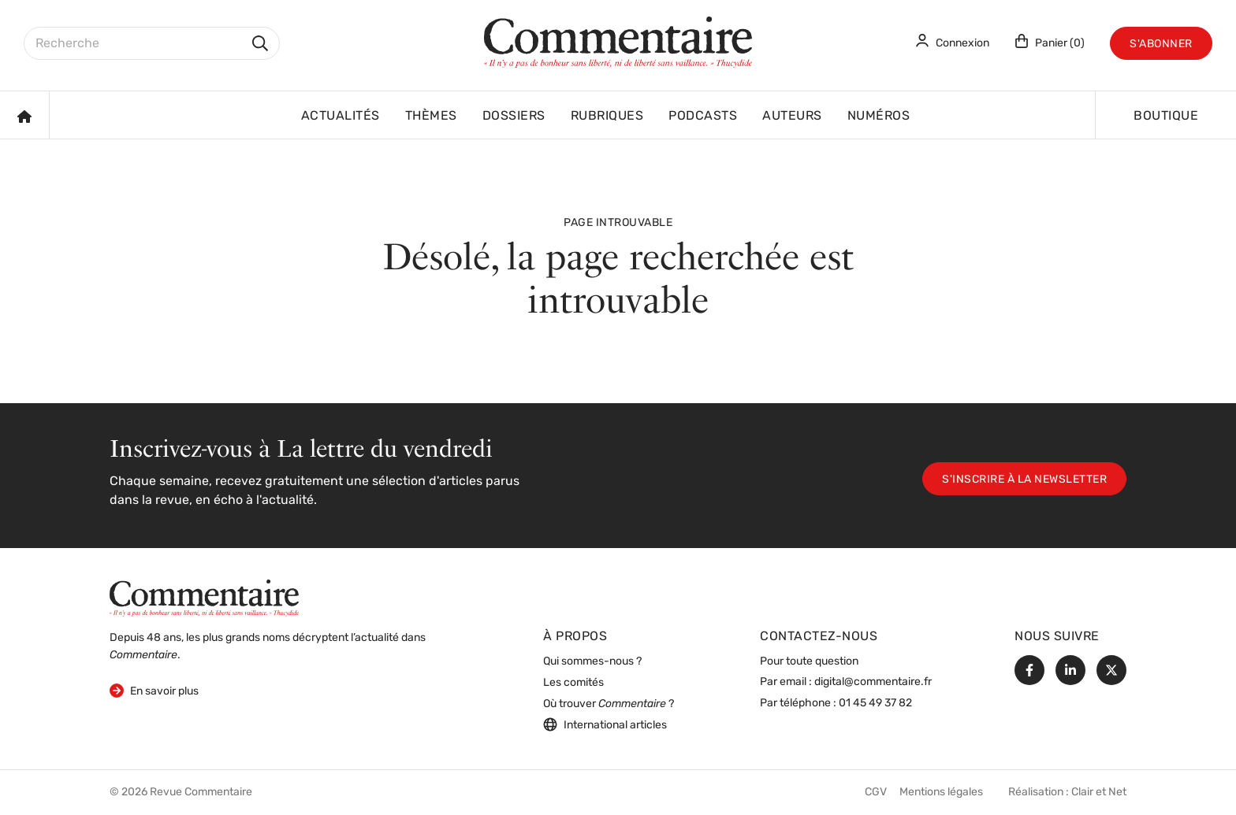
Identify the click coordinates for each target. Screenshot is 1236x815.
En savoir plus (154, 690)
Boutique (1166, 116)
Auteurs (792, 116)
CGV (876, 792)
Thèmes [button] (431, 116)
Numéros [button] (878, 116)
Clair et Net (1098, 792)
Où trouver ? (608, 704)
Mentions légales (941, 792)
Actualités (340, 116)
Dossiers (513, 116)
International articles (605, 724)
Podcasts (702, 116)
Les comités (573, 683)
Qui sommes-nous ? (592, 662)
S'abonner (1161, 44)
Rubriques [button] (607, 116)
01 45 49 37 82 (875, 703)
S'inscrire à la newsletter (1024, 480)
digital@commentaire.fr (873, 682)
